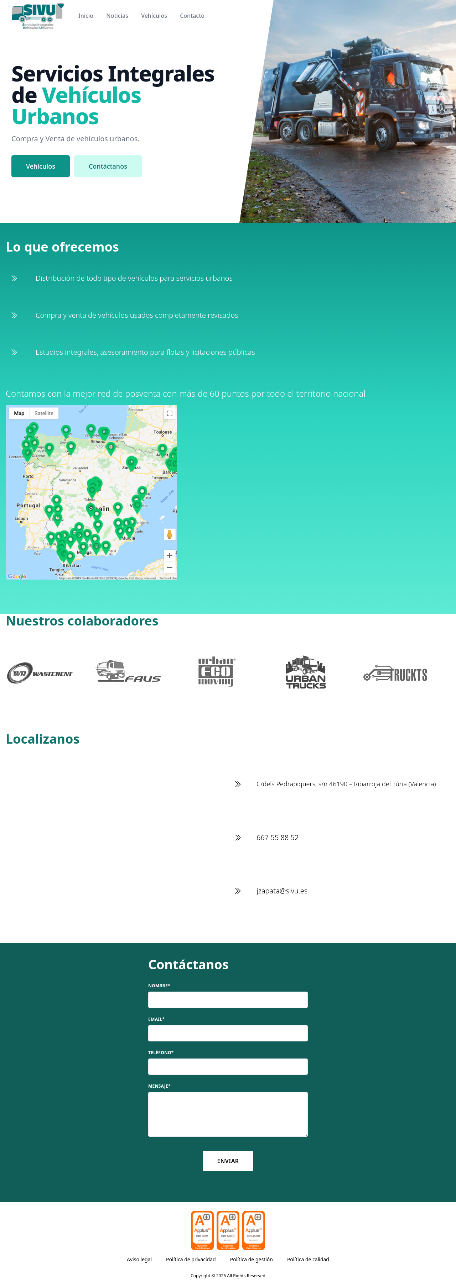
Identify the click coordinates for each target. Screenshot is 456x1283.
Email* (156, 1019)
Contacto (192, 16)
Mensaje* (159, 1086)
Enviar (228, 1161)
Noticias (117, 16)
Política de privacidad (191, 1259)
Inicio (85, 16)
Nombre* (159, 986)
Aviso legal (139, 1259)
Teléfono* (161, 1053)
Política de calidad (308, 1259)
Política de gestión (251, 1259)
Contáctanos (108, 166)
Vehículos (154, 16)
